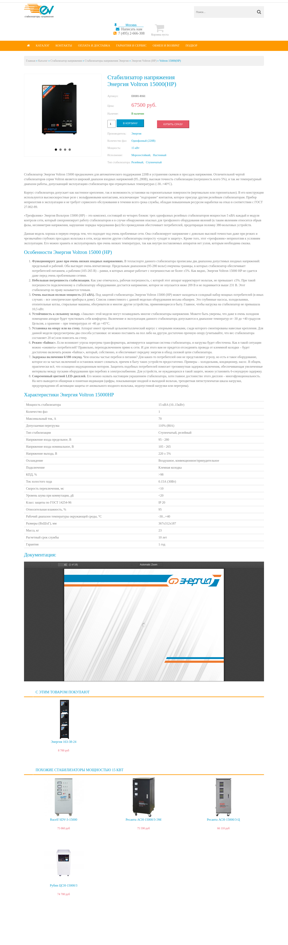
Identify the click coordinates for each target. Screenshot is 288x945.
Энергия (136, 133)
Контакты (63, 45)
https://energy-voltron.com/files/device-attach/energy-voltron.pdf (144, 621)
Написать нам (131, 29)
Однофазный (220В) (143, 140)
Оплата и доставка (94, 45)
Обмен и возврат (166, 45)
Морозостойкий (140, 155)
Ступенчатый (154, 162)
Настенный (159, 155)
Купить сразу (173, 124)
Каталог (42, 45)
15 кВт (135, 147)
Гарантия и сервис (131, 45)
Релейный (137, 162)
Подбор (191, 45)
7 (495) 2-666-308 (131, 33)
